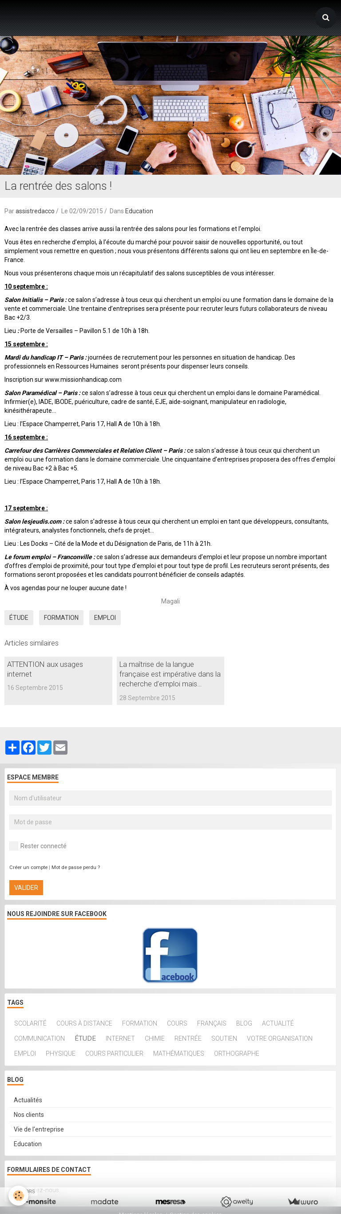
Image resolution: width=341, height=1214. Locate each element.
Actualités (28, 1100)
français (211, 1023)
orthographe (236, 1053)
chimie (155, 1038)
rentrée (188, 1038)
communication (39, 1038)
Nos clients (29, 1114)
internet (120, 1038)
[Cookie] (19, 1196)
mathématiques (178, 1053)
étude (18, 617)
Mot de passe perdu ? (76, 867)
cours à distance (84, 1023)
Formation (61, 617)
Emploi (105, 617)
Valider (26, 887)
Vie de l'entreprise (39, 1129)
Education (139, 211)
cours (177, 1023)
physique (60, 1053)
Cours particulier (114, 1053)
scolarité (30, 1023)
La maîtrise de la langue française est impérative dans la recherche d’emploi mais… (170, 674)
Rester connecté (38, 846)
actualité (278, 1023)
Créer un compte (28, 867)
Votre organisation (280, 1038)
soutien (224, 1038)
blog (244, 1023)
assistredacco (35, 211)
